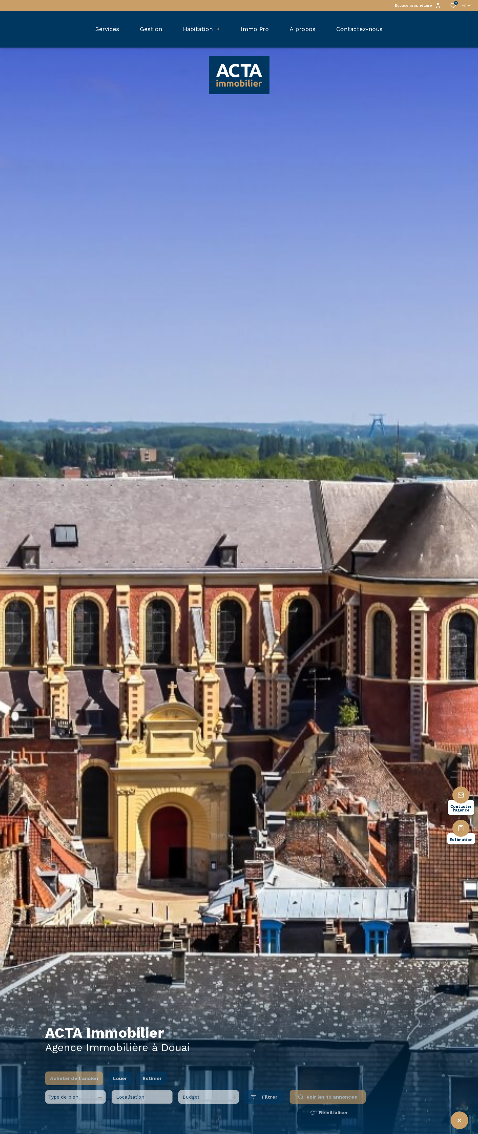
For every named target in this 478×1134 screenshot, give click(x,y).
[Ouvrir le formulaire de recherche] (264, 1108)
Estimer (152, 1089)
